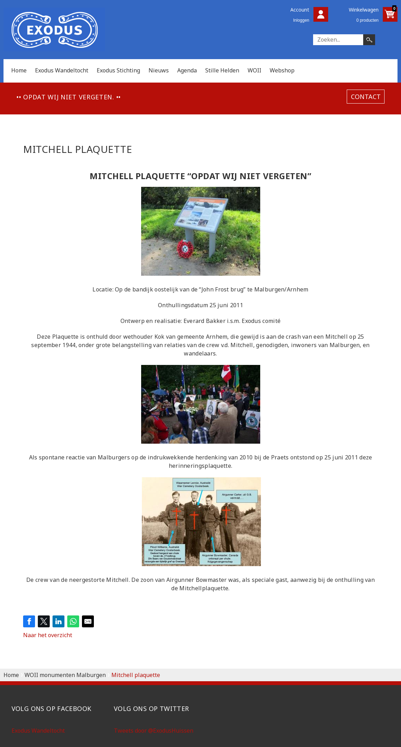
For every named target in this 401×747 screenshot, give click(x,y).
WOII (254, 70)
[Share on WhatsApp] (73, 621)
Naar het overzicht (47, 635)
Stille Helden (222, 70)
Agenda (187, 70)
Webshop (282, 70)
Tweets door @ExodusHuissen (153, 730)
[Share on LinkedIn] (58, 621)
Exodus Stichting (118, 70)
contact (366, 96)
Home (19, 70)
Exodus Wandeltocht (61, 70)
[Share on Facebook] (29, 621)
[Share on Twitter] (44, 621)
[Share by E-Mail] (88, 621)
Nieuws (158, 70)
